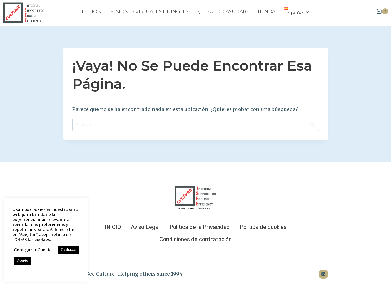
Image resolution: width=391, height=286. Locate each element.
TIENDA (266, 11)
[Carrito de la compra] (382, 11)
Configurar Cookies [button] (34, 249)
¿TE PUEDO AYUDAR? (223, 11)
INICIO (113, 227)
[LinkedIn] (323, 274)
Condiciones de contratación (196, 239)
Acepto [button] (22, 260)
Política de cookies (263, 227)
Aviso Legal (145, 227)
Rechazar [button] (68, 250)
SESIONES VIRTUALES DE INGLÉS (149, 11)
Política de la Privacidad (200, 227)
